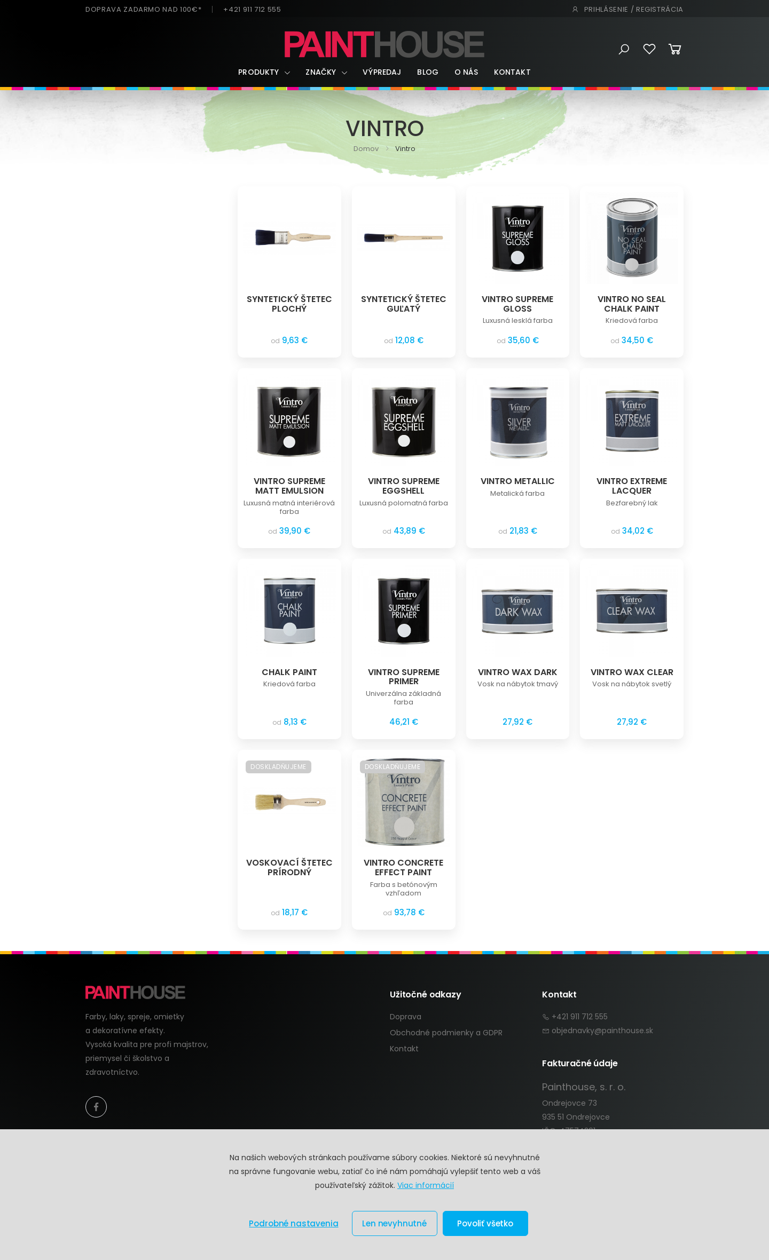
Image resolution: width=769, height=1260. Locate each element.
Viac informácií (425, 1185)
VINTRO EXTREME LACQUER (632, 486)
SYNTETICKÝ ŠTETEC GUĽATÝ (403, 304)
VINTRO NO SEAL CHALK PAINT (632, 304)
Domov (366, 149)
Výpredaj (382, 72)
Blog (427, 72)
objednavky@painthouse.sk (602, 1030)
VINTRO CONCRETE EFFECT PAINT (403, 867)
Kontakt (512, 72)
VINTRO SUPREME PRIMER (404, 677)
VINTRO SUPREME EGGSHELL (404, 486)
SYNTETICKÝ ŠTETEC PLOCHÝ (289, 304)
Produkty (258, 72)
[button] (624, 49)
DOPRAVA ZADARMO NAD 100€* (143, 9)
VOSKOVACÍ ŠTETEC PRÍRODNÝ (289, 867)
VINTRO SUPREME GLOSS (517, 304)
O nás (466, 72)
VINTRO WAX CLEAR (632, 672)
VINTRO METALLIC (518, 481)
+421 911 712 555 (252, 9)
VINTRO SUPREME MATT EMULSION (289, 486)
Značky (320, 72)
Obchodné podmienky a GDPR (446, 1032)
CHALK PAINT (289, 672)
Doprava (405, 1016)
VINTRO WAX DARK (518, 672)
